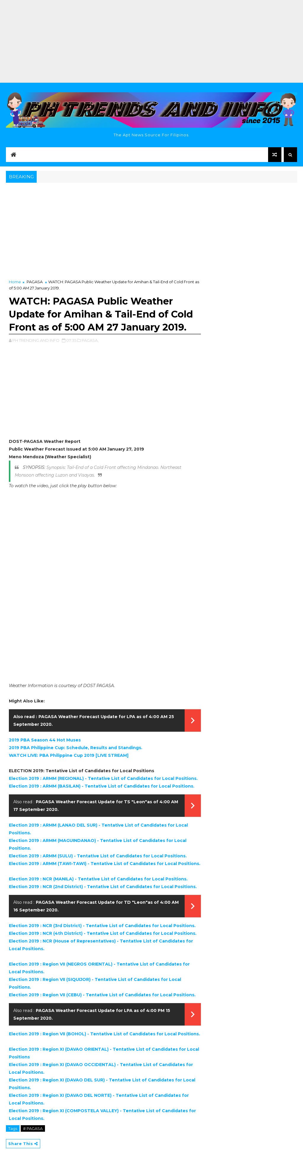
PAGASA (35, 281)
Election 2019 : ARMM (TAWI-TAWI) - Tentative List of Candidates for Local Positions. (104, 863)
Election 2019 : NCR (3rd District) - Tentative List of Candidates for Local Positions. (102, 925)
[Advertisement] (151, 41)
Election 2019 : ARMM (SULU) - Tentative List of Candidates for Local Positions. (98, 856)
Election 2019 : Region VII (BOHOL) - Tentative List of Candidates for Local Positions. (104, 1034)
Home (15, 281)
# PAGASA (33, 1128)
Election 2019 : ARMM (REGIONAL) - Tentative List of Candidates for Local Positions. (103, 778)
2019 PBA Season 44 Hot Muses (45, 740)
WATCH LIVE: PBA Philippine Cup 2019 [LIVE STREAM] (68, 755)
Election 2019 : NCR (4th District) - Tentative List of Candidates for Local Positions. (102, 933)
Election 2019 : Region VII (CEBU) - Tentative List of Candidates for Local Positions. (102, 994)
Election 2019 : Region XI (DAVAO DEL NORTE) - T (64, 1095)
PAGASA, (90, 340)
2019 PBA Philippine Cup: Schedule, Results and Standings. (75, 747)
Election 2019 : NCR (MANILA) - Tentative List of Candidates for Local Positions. (98, 879)
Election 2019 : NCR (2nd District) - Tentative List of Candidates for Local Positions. (103, 886)
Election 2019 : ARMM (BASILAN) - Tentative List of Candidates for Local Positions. (101, 786)
